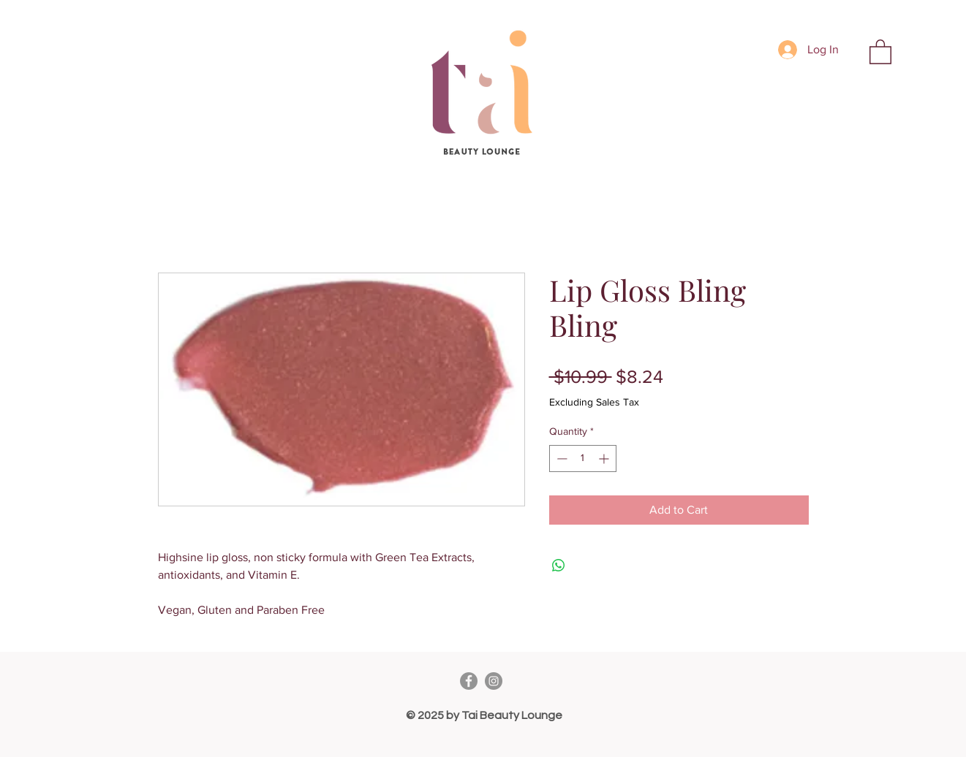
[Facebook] (469, 681)
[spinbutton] (583, 458)
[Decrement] (560, 458)
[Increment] (605, 458)
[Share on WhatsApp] (558, 565)
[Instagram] (493, 681)
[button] (880, 51)
